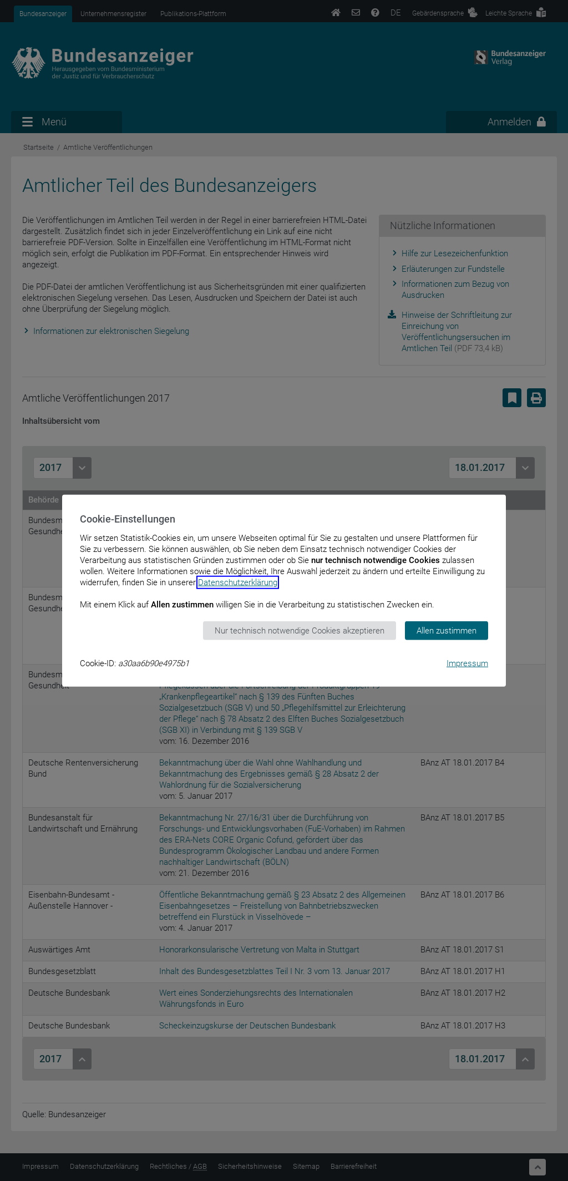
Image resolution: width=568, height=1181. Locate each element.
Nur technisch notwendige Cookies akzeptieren (299, 630)
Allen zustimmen (446, 630)
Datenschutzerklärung (237, 582)
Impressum (467, 663)
